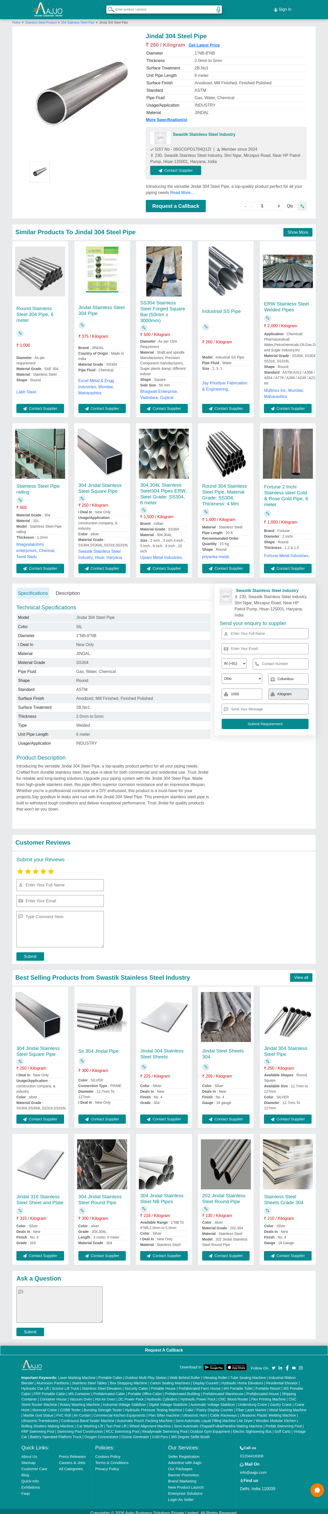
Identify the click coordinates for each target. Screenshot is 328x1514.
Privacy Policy (107, 1465)
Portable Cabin (110, 1374)
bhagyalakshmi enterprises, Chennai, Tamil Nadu (35, 546)
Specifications (33, 589)
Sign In (282, 7)
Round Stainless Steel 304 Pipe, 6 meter (35, 310)
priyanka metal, (216, 553)
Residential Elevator (282, 1379)
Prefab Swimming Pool (283, 1422)
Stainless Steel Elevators (102, 1385)
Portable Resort (267, 1385)
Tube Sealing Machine (248, 1374)
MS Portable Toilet (237, 1385)
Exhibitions (30, 1483)
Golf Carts (282, 1428)
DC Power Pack (131, 1396)
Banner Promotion (183, 1471)
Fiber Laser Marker (251, 1406)
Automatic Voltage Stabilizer (212, 1401)
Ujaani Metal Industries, (161, 554)
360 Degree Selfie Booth (190, 1433)
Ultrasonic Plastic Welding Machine (268, 1412)
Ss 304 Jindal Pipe (98, 1047)
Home (16, 19)
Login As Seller (181, 1496)
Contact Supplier (180, 166)
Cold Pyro (160, 1433)
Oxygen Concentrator (101, 1433)
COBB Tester (70, 1406)
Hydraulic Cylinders (162, 1396)
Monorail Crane (45, 1406)
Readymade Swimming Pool (164, 1428)
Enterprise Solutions (185, 1490)
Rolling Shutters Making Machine (47, 1422)
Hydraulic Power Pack (198, 1396)
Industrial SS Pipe (221, 307)
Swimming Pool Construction (80, 1428)
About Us (29, 1453)
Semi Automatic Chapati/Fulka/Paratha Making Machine (218, 1422)
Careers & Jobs (72, 1459)
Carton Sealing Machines (170, 1379)
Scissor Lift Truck (65, 1385)
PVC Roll (63, 1412)
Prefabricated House (262, 1390)
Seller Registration (184, 1453)
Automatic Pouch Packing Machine (144, 1417)
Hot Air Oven (105, 1396)
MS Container (79, 1390)
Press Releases (72, 1453)
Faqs (25, 1490)
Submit (30, 952)
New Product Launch (186, 1483)
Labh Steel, (26, 388)
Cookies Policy (107, 1453)
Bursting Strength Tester (103, 1406)
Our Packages (180, 1465)
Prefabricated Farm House (200, 1385)
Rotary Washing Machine (80, 1401)
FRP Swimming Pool (37, 1428)
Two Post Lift (116, 1422)
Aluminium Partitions (52, 1379)
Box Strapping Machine (128, 1379)
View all (301, 974)
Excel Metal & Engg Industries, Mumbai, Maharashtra (96, 383)
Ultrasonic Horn (194, 1412)
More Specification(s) (166, 116)
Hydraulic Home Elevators (242, 1379)
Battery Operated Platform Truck (55, 1433)
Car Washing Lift (90, 1422)
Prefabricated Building (182, 1390)
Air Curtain (82, 1412)
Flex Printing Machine (268, 1396)
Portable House (163, 1385)
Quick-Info (30, 1477)
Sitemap (28, 1459)
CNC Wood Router (233, 1396)
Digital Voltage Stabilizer (168, 1401)
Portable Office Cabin (145, 1390)
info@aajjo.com (253, 1469)
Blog (25, 1471)
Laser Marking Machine (77, 1374)
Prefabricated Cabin (109, 1390)
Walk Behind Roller (185, 1374)
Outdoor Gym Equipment (210, 1428)
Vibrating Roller (215, 1374)
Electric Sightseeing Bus (252, 1428)
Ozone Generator (135, 1433)
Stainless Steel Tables (89, 1379)
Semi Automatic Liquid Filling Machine (206, 1417)
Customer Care (34, 1465)
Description (68, 589)
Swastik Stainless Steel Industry (204, 130)
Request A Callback (164, 1346)
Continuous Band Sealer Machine (88, 1417)
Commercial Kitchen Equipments (120, 1412)
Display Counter (206, 1379)
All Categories (71, 1465)
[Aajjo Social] (273, 1364)
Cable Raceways (223, 1412)
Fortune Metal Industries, (286, 552)
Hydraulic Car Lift (35, 1385)
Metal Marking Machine (287, 1406)
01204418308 (251, 1452)
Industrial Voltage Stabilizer (124, 1401)
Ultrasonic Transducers (39, 1417)
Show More (298, 228)
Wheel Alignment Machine (150, 1422)
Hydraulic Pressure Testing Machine (153, 1406)
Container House (53, 1396)
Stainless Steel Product (41, 19)
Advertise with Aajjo (184, 1459)
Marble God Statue (38, 1412)
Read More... (182, 189)
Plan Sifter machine (163, 1412)
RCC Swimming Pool (122, 1428)
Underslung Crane (252, 1401)
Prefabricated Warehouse (223, 1390)
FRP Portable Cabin (49, 1390)
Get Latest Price (204, 41)
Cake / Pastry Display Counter (209, 1406)
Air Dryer (246, 1417)
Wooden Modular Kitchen (276, 1417)
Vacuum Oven (81, 1396)
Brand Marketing (182, 1477)
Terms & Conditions (112, 1459)
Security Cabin (136, 1385)
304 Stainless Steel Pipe (78, 19)
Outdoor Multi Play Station (146, 1374)
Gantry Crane (281, 1401)
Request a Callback (175, 202)
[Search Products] (109, 7)
